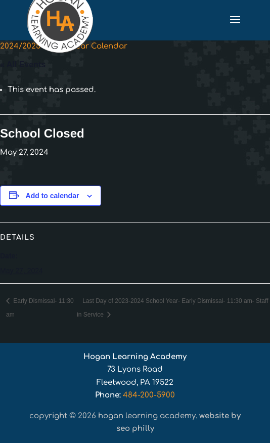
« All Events (23, 64)
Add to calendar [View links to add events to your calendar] (52, 196)
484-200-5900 (149, 395)
